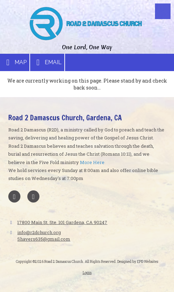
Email (47, 62)
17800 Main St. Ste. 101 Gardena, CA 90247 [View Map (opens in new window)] (62, 222)
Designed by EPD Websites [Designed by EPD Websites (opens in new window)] (137, 261)
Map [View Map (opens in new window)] (15, 62)
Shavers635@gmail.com (43, 239)
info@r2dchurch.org (39, 232)
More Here (92, 162)
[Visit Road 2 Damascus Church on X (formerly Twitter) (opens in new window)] (33, 196)
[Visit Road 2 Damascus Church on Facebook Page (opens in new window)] (14, 196)
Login (87, 272)
